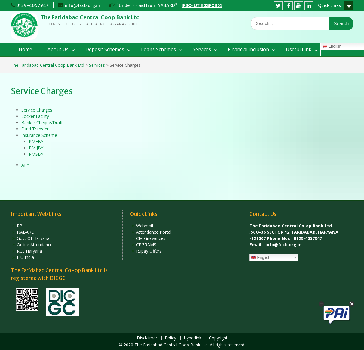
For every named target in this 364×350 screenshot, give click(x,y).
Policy (170, 338)
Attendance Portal (153, 232)
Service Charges (36, 110)
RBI (20, 226)
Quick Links (329, 5)
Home (25, 49)
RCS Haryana (29, 251)
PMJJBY (36, 148)
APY (25, 165)
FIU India (25, 257)
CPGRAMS (146, 244)
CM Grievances (150, 238)
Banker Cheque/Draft (42, 122)
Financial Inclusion (248, 49)
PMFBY (36, 141)
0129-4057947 (32, 5)
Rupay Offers (148, 251)
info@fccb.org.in (82, 5)
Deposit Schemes (104, 49)
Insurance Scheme (39, 135)
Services (202, 49)
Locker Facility (35, 116)
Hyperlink (192, 338)
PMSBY (36, 154)
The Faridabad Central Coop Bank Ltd (90, 17)
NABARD (26, 232)
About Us (58, 49)
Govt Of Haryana (33, 238)
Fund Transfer (35, 129)
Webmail (144, 226)
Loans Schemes (158, 49)
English (260, 257)
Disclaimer (147, 338)
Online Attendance (35, 244)
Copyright (218, 338)
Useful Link (298, 49)
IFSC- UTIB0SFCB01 (202, 5)
